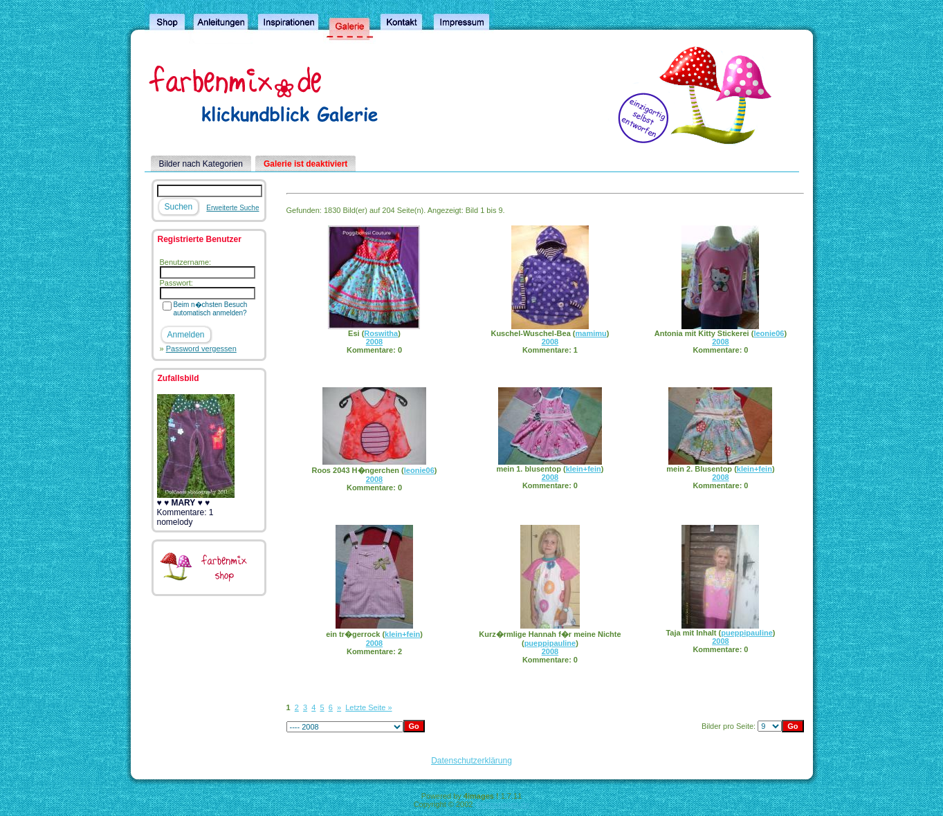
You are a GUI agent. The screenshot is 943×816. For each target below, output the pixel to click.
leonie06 (768, 333)
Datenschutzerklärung (471, 761)
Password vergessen (201, 348)
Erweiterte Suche (232, 208)
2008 (374, 341)
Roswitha (381, 333)
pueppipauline (550, 643)
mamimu (591, 333)
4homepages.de (502, 804)
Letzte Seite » (368, 707)
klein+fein (583, 469)
